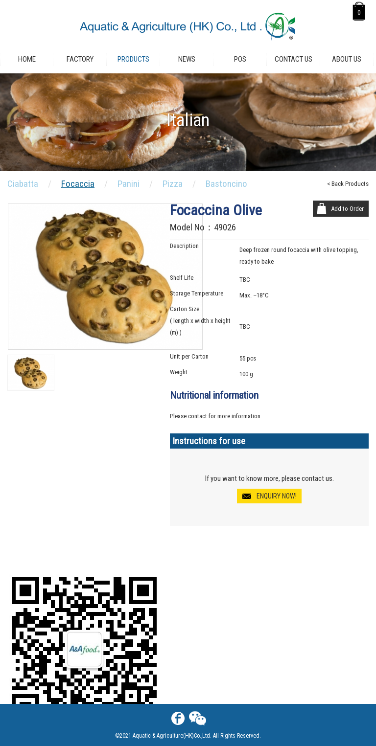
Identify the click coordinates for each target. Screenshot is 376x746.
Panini (129, 183)
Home (27, 59)
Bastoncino (226, 183)
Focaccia (77, 183)
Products (133, 59)
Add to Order (347, 208)
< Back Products (348, 183)
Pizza (173, 183)
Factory (80, 59)
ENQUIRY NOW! (277, 496)
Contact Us (293, 59)
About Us (346, 59)
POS (240, 59)
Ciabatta (22, 183)
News (186, 59)
